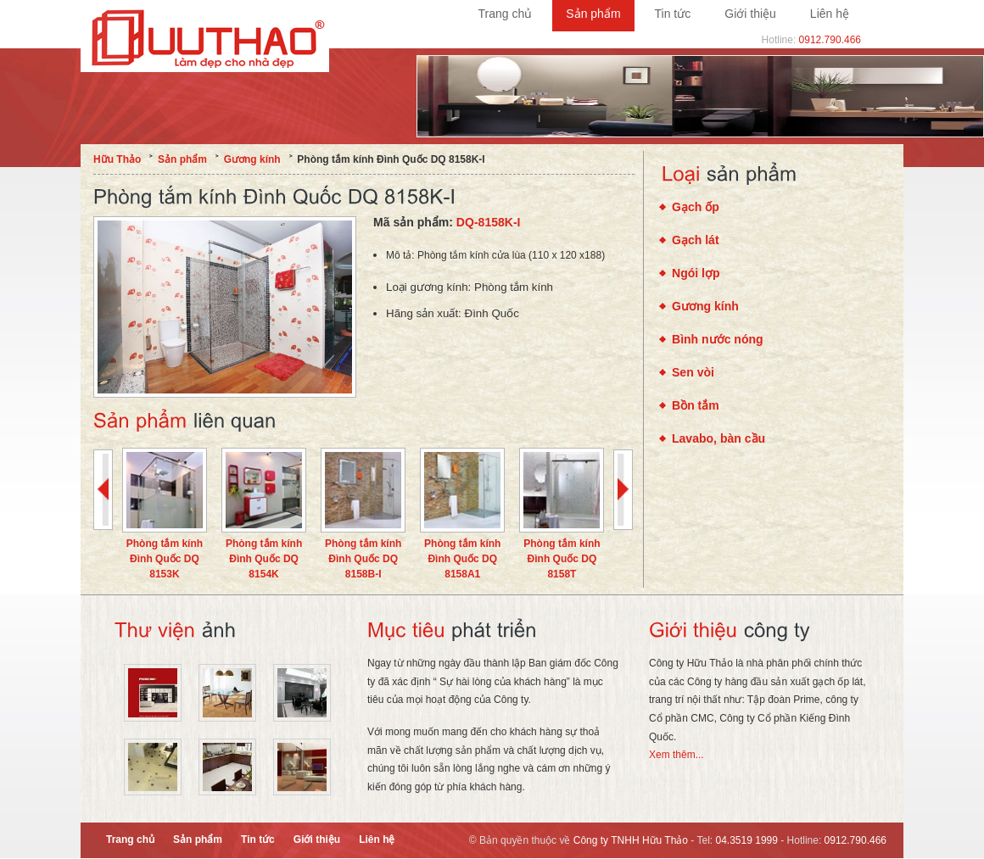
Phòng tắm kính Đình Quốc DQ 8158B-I (363, 559)
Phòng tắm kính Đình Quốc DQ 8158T (561, 559)
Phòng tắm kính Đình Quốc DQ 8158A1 (462, 559)
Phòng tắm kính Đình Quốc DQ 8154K (264, 559)
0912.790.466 (830, 40)
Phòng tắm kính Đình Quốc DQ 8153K (164, 559)
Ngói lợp (696, 273)
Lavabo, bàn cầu (718, 438)
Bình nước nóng (717, 339)
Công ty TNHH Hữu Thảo (630, 840)
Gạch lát (695, 240)
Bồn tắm (695, 405)
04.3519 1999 (747, 840)
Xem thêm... (676, 755)
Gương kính (705, 306)
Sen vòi (693, 372)
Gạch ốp (695, 207)
